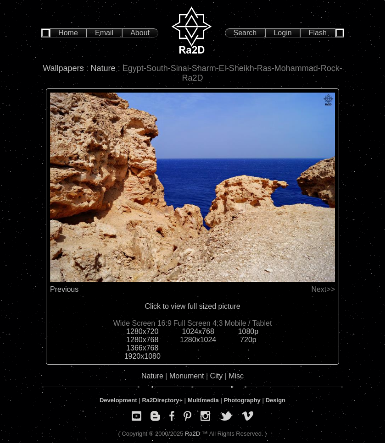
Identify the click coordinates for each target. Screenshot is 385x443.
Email (104, 33)
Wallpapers (63, 68)
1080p (248, 331)
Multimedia (203, 400)
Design (275, 400)
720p (248, 340)
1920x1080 (142, 356)
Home (68, 33)
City (216, 376)
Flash (318, 33)
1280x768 (142, 340)
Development (118, 400)
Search (245, 33)
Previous (64, 289)
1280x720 (142, 331)
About (140, 33)
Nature (103, 68)
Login (282, 33)
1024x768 (198, 331)
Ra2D (192, 433)
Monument (186, 376)
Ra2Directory (160, 400)
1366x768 (142, 348)
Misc (236, 376)
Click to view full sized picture (192, 306)
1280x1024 (198, 340)
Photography (242, 400)
